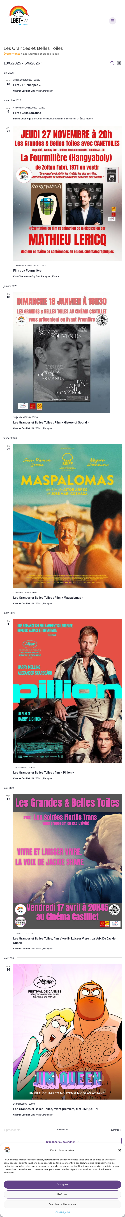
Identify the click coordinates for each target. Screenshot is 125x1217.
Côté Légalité (62, 1212)
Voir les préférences (62, 1204)
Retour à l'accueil (62, 1053)
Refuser (62, 1194)
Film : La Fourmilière (27, 270)
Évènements (12, 53)
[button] (119, 1150)
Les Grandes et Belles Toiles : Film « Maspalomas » (48, 597)
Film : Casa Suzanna (27, 112)
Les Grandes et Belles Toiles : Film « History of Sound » (51, 422)
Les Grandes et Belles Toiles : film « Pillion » (43, 772)
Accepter (62, 1184)
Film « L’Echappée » (27, 85)
